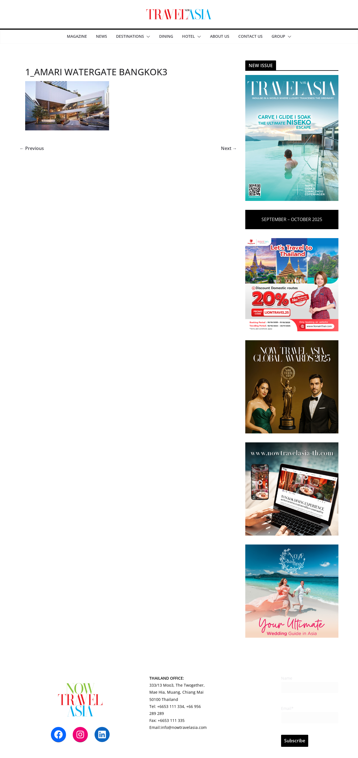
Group (278, 36)
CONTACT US (250, 36)
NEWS (101, 36)
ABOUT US (219, 36)
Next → (229, 148)
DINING (166, 36)
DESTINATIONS (130, 36)
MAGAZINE (77, 36)
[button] (147, 36)
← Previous (32, 148)
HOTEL (188, 36)
